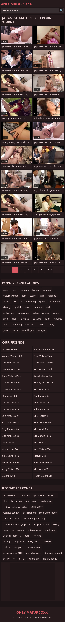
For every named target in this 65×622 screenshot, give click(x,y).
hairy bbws (33, 541)
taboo (15, 330)
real (48, 307)
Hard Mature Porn (11, 369)
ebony (51, 324)
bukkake (37, 318)
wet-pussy (55, 301)
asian (47, 318)
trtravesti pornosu (12, 535)
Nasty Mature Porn (44, 349)
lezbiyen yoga (34, 529)
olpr (5, 501)
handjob (52, 295)
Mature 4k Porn (42, 429)
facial (5, 529)
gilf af (22, 558)
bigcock (7, 301)
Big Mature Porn (10, 455)
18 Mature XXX (9, 395)
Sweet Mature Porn (44, 375)
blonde (35, 290)
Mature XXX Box (42, 389)
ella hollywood (10, 495)
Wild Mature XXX (42, 449)
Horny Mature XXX (11, 389)
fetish (14, 290)
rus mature (33, 558)
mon (34, 501)
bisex (5, 290)
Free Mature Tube (43, 355)
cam (24, 295)
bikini (5, 318)
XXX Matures (8, 442)
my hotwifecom (34, 552)
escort (28, 307)
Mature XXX (40, 442)
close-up (25, 318)
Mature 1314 (8, 475)
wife (42, 295)
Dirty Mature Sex (10, 429)
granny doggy (50, 558)
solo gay (47, 541)
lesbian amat (34, 547)
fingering (17, 324)
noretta (37, 535)
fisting (55, 313)
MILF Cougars (41, 415)
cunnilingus (28, 330)
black (14, 318)
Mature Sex (40, 455)
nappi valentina (41, 524)
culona (45, 313)
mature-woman (10, 295)
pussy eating (9, 558)
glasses (43, 301)
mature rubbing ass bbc (15, 506)
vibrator (29, 324)
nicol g (55, 524)
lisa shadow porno (20, 501)
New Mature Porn (43, 462)
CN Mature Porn (42, 435)
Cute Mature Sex (10, 435)
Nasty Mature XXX (10, 469)
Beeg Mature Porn (43, 422)
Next (49, 269)
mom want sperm (48, 512)
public (6, 324)
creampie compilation (14, 541)
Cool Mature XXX (10, 409)
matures (58, 318)
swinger (41, 330)
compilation (23, 313)
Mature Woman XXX (12, 355)
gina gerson (18, 529)
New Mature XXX (10, 402)
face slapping (29, 512)
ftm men (7, 518)
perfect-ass (8, 313)
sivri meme (46, 501)
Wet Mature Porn (10, 462)
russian (40, 324)
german (25, 290)
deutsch (47, 290)
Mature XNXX (41, 469)
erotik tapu (50, 529)
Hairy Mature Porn (43, 362)
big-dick (17, 307)
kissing (6, 307)
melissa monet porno (13, 547)
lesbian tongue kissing (34, 518)
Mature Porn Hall (43, 369)
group (6, 330)
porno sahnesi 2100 (13, 552)
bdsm (36, 313)
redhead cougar (11, 512)
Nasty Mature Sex (43, 475)
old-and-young (28, 301)
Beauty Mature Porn (44, 382)
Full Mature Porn (10, 349)
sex (16, 301)
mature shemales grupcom (16, 524)
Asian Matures (41, 409)
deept (27, 535)
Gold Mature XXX (10, 415)
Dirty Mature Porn (11, 382)
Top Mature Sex (42, 395)
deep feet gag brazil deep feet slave (38, 495)
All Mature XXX (41, 402)
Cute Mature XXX (10, 362)
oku (17, 518)
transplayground (53, 552)
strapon (38, 307)
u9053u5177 (36, 506)
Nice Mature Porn (10, 449)
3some (33, 295)
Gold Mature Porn (10, 422)
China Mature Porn (11, 375)
